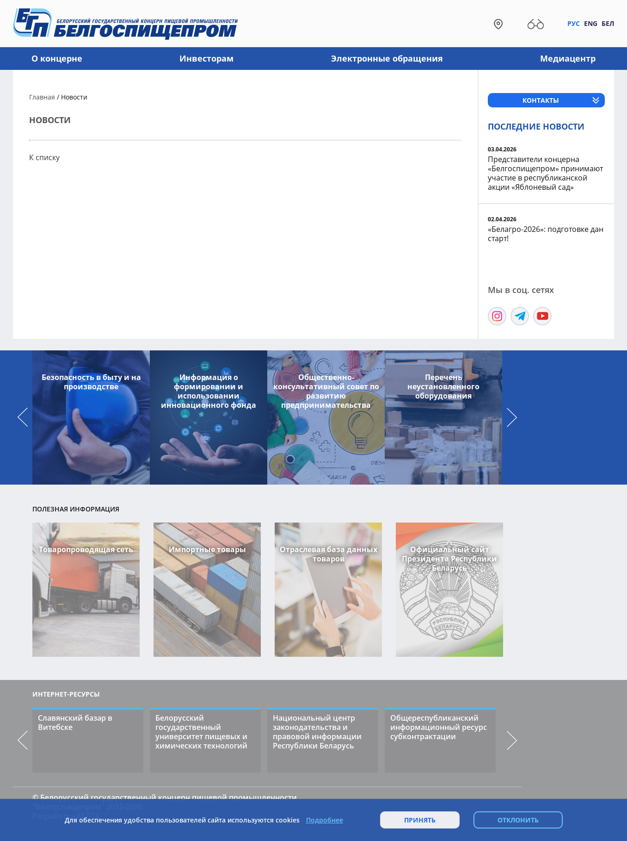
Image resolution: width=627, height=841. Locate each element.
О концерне (56, 58)
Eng (590, 23)
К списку (44, 157)
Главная (42, 97)
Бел (608, 23)
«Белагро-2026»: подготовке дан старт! (545, 233)
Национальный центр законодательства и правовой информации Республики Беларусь (317, 732)
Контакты (540, 100)
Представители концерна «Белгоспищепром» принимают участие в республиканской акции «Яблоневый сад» (545, 173)
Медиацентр (568, 58)
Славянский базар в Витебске (75, 722)
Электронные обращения (387, 58)
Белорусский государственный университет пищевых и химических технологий (201, 732)
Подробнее (324, 820)
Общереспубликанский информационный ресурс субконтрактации (438, 727)
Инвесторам (206, 58)
